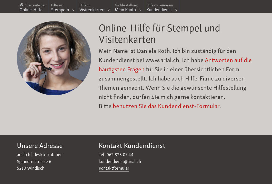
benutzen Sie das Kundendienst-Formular (166, 105)
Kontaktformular (114, 167)
